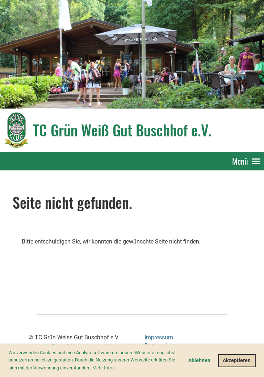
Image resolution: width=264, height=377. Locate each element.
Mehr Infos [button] (103, 367)
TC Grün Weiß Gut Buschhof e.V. (122, 130)
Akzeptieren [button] (237, 360)
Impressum (158, 337)
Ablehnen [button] (199, 360)
